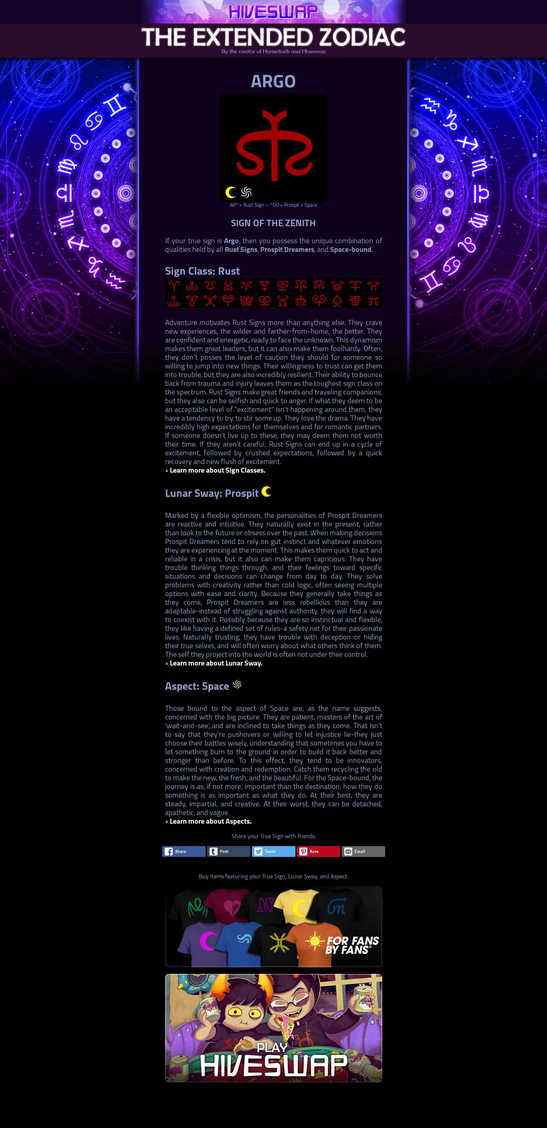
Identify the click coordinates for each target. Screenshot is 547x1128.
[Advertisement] (273, 1111)
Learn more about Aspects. (211, 821)
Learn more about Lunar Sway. (216, 663)
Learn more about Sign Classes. (217, 470)
